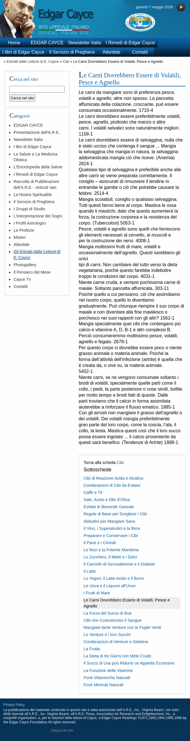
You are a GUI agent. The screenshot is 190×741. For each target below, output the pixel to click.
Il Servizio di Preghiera (72, 52)
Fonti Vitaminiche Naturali (106, 677)
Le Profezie (23, 230)
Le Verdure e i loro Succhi (106, 634)
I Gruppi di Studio (29, 209)
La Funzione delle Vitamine (108, 670)
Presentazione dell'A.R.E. (36, 132)
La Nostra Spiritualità (32, 194)
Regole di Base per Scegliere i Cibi (115, 514)
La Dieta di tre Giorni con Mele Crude (117, 656)
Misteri (19, 237)
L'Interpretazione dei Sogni (37, 216)
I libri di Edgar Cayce (23, 52)
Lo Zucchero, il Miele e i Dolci (110, 557)
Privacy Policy (14, 705)
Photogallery (24, 265)
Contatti (140, 52)
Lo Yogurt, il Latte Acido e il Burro (113, 578)
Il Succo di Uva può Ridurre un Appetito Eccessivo (129, 663)
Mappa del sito (62, 730)
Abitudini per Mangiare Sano (109, 521)
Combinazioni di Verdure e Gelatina (115, 641)
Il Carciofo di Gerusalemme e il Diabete (119, 564)
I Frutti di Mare (96, 593)
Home (14, 42)
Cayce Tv (22, 279)
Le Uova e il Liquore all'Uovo (109, 585)
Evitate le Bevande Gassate (108, 506)
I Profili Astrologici (29, 223)
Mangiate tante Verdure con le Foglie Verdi (122, 627)
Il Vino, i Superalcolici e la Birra (111, 528)
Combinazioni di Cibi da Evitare (111, 485)
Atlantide (111, 52)
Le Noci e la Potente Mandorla (111, 550)
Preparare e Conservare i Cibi (110, 535)
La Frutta (91, 649)
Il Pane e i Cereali (99, 542)
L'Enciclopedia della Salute (37, 167)
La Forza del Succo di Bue (107, 613)
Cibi (66, 61)
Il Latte (89, 571)
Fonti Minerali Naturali (103, 685)
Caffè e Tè (93, 492)
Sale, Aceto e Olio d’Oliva (106, 499)
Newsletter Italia (84, 42)
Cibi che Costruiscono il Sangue (112, 620)
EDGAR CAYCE (47, 42)
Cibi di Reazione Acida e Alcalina (113, 478)
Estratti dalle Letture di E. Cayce (33, 61)
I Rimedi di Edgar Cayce (130, 42)
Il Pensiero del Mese (31, 272)
